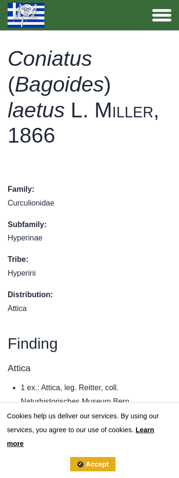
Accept (97, 464)
